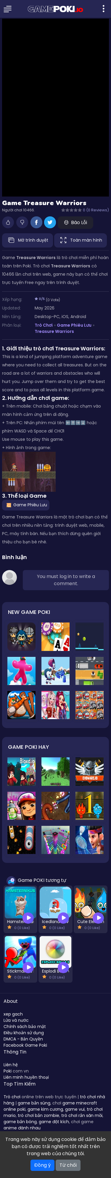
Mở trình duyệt (27, 240)
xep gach (13, 1014)
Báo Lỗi (75, 222)
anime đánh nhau (22, 1128)
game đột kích (54, 1122)
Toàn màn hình (80, 240)
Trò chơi (12, 1097)
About (11, 1001)
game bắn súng (34, 1103)
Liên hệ (11, 1065)
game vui (75, 1109)
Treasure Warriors (54, 331)
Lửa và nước (16, 1020)
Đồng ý (42, 1165)
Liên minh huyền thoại (26, 1077)
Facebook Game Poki (25, 1045)
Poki (8, 1071)
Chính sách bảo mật (25, 1026)
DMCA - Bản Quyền (23, 1039)
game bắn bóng (20, 1122)
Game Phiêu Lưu (74, 325)
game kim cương (45, 1109)
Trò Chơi (44, 325)
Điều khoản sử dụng (24, 1033)
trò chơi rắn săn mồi (81, 1115)
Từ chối (68, 1165)
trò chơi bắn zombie (38, 1115)
